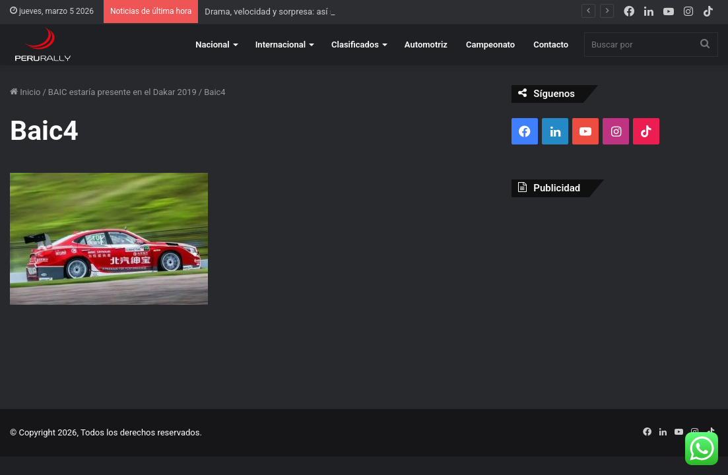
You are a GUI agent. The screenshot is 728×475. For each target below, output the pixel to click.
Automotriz (426, 44)
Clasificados (355, 44)
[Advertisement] (615, 292)
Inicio (25, 92)
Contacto (550, 44)
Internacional (280, 44)
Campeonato (490, 44)
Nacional (212, 44)
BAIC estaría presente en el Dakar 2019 (122, 92)
